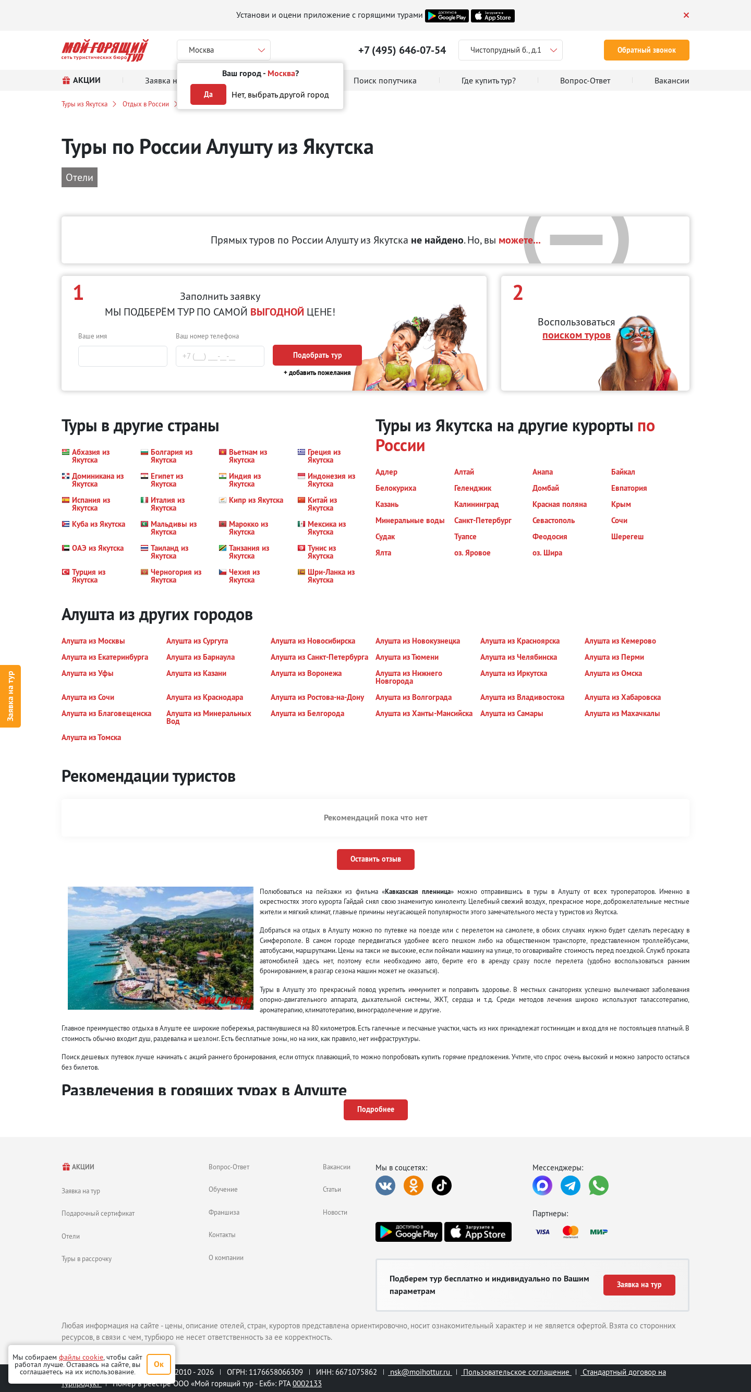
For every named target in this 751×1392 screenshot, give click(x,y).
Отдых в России (146, 104)
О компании (226, 1257)
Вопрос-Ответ (229, 1167)
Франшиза (224, 1212)
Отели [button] (79, 177)
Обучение (223, 1189)
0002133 (307, 1383)
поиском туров (576, 335)
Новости (335, 1212)
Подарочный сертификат (98, 1213)
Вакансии (336, 1167)
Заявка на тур (10, 696)
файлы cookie (81, 1357)
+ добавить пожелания (317, 372)
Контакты (222, 1234)
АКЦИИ (78, 1167)
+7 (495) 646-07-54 (402, 50)
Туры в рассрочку (87, 1258)
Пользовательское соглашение (516, 1372)
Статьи (332, 1189)
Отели (71, 1236)
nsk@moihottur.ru (420, 1372)
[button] (95, 456)
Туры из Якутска (84, 104)
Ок (159, 1364)
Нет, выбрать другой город (280, 94)
